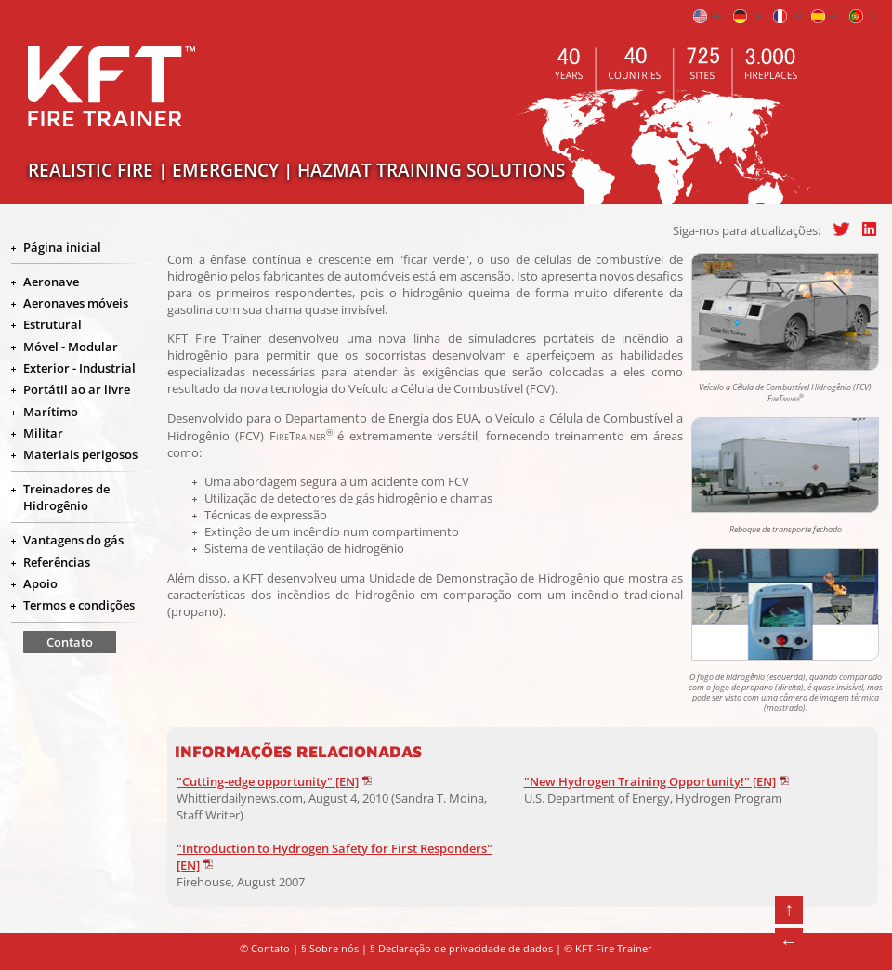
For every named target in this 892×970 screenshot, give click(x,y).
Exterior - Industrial (79, 368)
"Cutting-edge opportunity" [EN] (268, 781)
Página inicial (62, 247)
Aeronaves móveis (75, 303)
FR (787, 16)
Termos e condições (79, 604)
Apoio (40, 583)
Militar (43, 433)
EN (708, 16)
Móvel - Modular (70, 346)
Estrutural (52, 324)
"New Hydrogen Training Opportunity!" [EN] (650, 781)
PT (863, 16)
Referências (56, 562)
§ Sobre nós (330, 948)
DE (748, 16)
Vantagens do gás (73, 539)
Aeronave (51, 281)
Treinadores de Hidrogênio (66, 497)
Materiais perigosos (80, 454)
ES (825, 16)
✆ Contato (265, 948)
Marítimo (50, 411)
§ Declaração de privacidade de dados (461, 948)
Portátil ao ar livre (76, 389)
